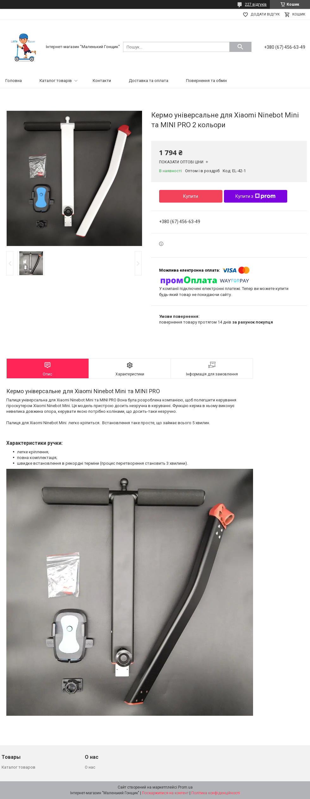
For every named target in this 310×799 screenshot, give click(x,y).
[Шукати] (240, 47)
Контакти (102, 80)
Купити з (255, 196)
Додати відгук (265, 14)
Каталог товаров (18, 767)
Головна (13, 80)
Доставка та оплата (148, 80)
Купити (190, 196)
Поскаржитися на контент (165, 793)
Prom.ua (185, 787)
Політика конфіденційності (215, 793)
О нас (90, 767)
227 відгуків (256, 4)
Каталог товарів (56, 80)
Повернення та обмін (206, 80)
